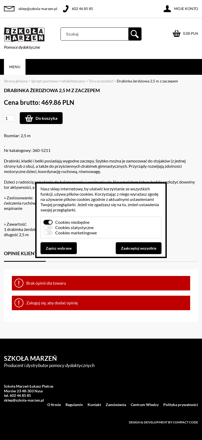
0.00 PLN (190, 33)
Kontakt (94, 404)
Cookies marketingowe (76, 232)
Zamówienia (116, 404)
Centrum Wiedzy (145, 404)
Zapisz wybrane (59, 248)
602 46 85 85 (82, 8)
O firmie (54, 404)
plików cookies (80, 193)
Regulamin (74, 404)
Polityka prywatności (180, 404)
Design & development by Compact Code (163, 422)
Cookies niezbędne (72, 222)
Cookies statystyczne (74, 227)
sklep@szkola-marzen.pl (37, 8)
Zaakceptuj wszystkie (138, 248)
